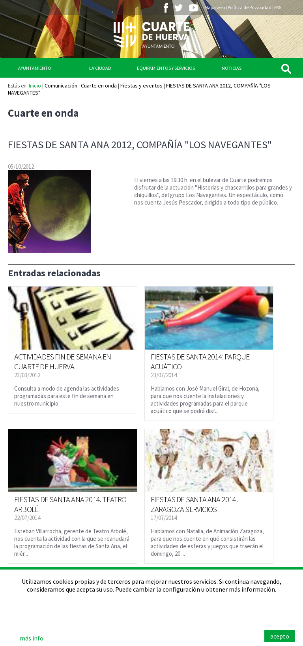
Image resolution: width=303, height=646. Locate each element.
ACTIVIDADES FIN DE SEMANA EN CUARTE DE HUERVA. (62, 361)
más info (31, 638)
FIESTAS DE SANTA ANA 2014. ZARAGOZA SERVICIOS (194, 504)
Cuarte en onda (99, 85)
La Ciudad (100, 68)
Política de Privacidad (249, 7)
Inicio (35, 85)
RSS (277, 7)
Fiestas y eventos (141, 85)
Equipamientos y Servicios (166, 68)
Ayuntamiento (34, 68)
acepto (279, 636)
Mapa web (214, 7)
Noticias (231, 68)
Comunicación (61, 85)
